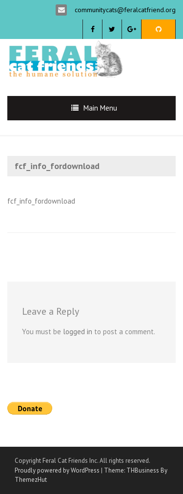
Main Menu (100, 108)
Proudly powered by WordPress (57, 470)
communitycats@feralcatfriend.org (124, 9)
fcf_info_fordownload (41, 201)
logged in (77, 331)
